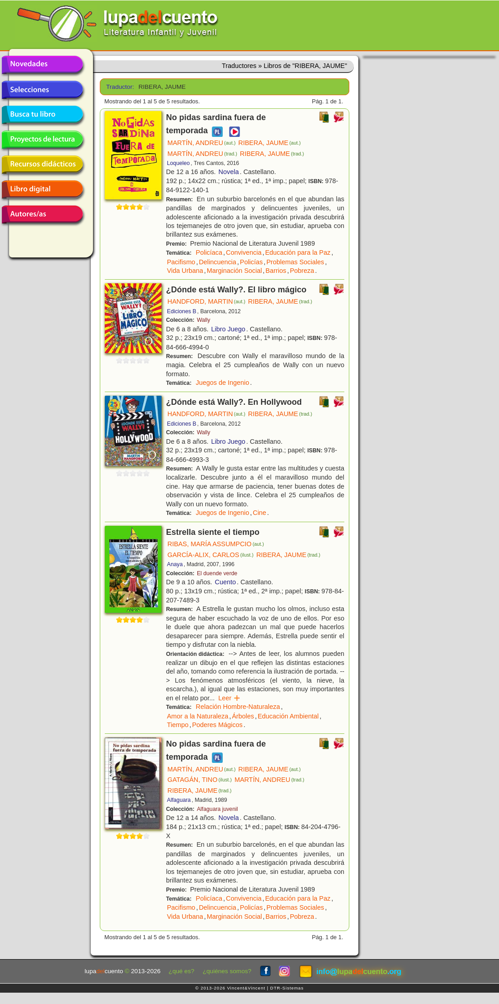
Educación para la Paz (297, 252)
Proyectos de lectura (42, 140)
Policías (251, 262)
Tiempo (177, 724)
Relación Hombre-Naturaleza (238, 706)
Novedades (42, 65)
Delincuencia (217, 262)
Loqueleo (178, 163)
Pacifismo (181, 262)
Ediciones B (181, 311)
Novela (229, 171)
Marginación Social (234, 270)
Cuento (225, 582)
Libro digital (42, 189)
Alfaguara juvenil (217, 809)
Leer (229, 698)
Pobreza (302, 270)
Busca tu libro (42, 115)
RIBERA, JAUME (269, 142)
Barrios (275, 270)
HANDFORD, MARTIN (206, 301)
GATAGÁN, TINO (199, 779)
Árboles (243, 716)
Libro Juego (228, 329)
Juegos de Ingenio (223, 382)
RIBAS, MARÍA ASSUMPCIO (215, 544)
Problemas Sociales (295, 262)
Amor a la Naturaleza (197, 716)
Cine (259, 512)
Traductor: (119, 86)
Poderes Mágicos (217, 724)
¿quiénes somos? (227, 971)
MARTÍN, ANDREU (201, 142)
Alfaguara (179, 800)
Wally (203, 320)
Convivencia (243, 252)
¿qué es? (182, 971)
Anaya (175, 564)
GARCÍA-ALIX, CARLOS (210, 554)
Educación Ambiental (288, 716)
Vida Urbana (185, 270)
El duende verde (217, 573)
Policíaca (209, 252)
